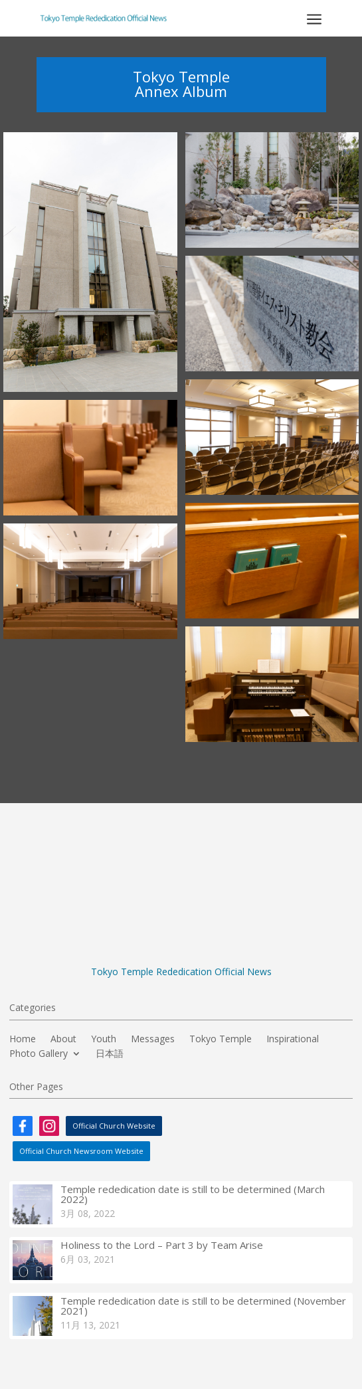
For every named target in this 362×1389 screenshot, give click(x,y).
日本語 (110, 1054)
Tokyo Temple (220, 1039)
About (63, 1039)
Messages (153, 1039)
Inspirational (292, 1039)
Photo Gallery (38, 1054)
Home (22, 1039)
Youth (103, 1039)
